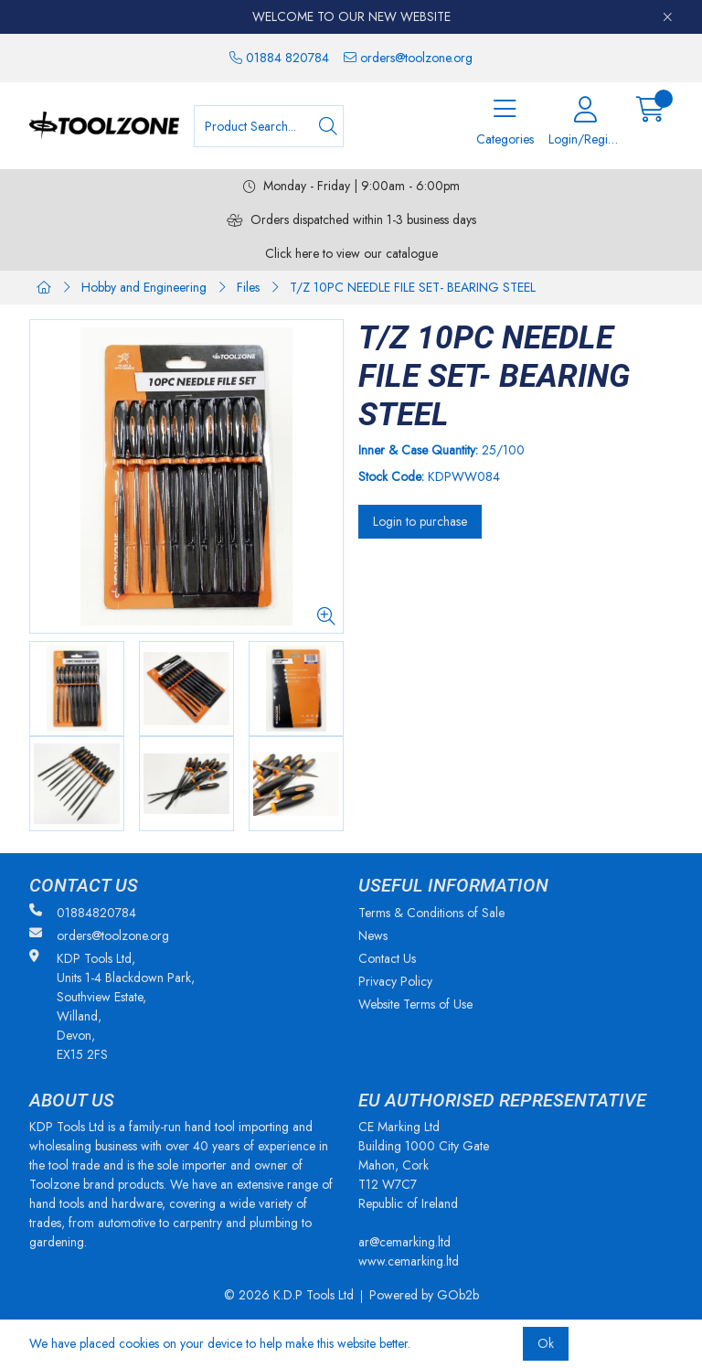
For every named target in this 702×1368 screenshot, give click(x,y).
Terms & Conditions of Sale (431, 912)
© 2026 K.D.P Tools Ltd (289, 1295)
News (373, 935)
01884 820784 (279, 57)
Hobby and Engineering (144, 287)
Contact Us (387, 958)
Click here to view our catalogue (351, 253)
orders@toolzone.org (408, 57)
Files (248, 287)
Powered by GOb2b (424, 1295)
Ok (545, 1343)
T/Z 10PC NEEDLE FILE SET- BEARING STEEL (413, 287)
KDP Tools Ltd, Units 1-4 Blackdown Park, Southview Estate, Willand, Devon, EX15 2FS (112, 1006)
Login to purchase (420, 521)
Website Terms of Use (415, 1004)
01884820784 (82, 912)
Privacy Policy (395, 981)
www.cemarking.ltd (408, 1261)
